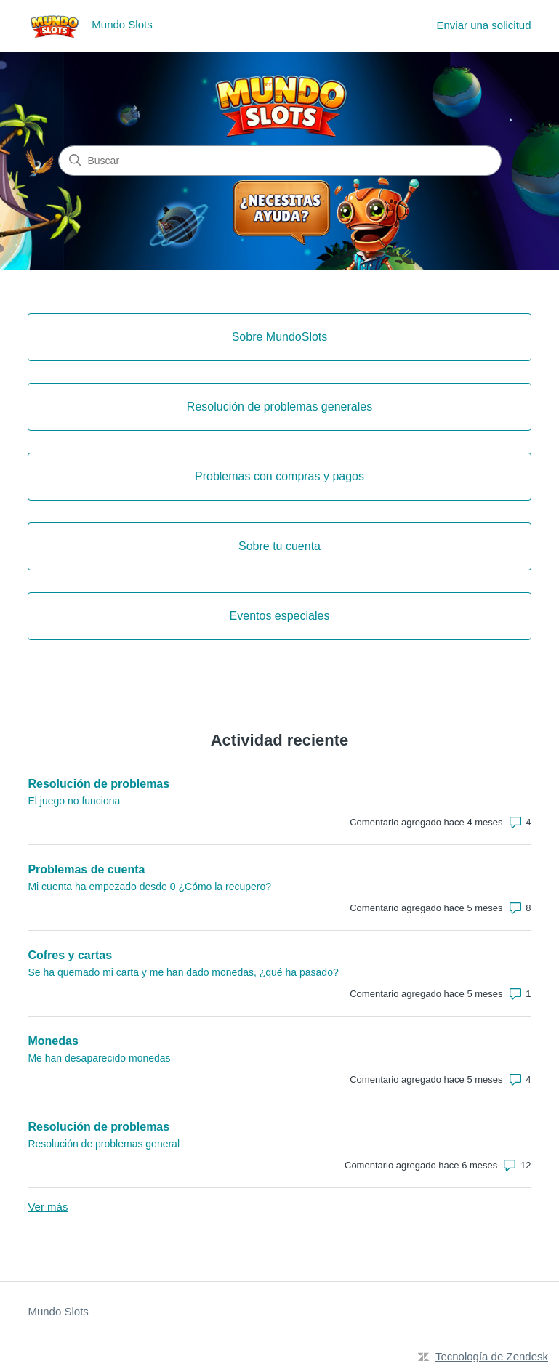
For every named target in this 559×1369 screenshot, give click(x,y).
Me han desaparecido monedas (99, 1058)
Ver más (48, 1206)
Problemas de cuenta (86, 869)
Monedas (53, 1041)
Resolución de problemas (98, 784)
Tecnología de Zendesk (491, 1356)
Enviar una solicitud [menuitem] (483, 25)
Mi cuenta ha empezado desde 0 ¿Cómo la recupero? (149, 886)
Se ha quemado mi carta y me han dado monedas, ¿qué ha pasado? (183, 972)
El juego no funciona (74, 801)
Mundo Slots (58, 1311)
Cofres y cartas (70, 955)
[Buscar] (280, 160)
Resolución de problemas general (104, 1144)
